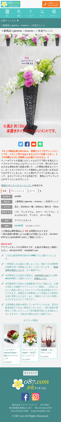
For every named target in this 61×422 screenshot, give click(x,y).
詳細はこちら (40, 278)
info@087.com (41, 275)
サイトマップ (30, 373)
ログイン (53, 16)
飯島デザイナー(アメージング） (17, 185)
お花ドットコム (8, 20)
